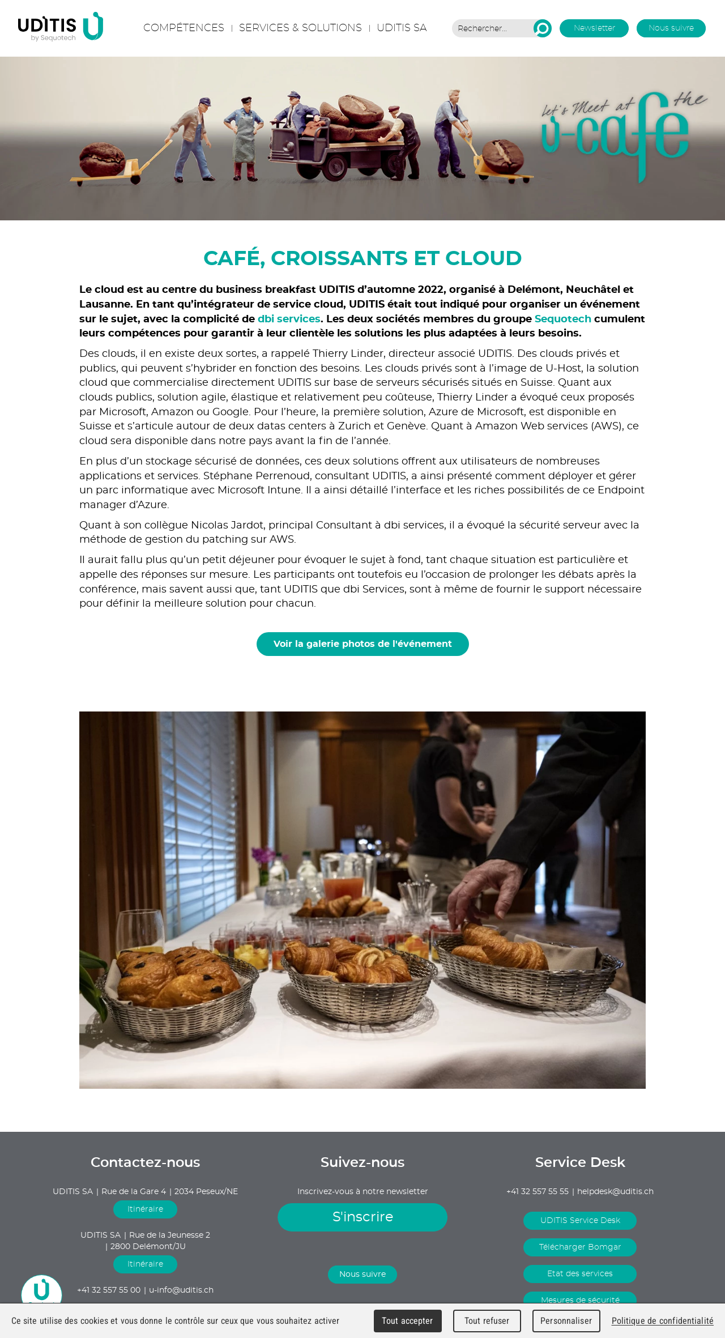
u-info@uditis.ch (181, 1290)
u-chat (41, 1295)
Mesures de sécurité (580, 1301)
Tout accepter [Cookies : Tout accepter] (407, 1320)
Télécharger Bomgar (580, 1247)
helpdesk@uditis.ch (615, 1192)
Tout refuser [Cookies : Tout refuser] (487, 1320)
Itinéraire (145, 1209)
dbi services (289, 319)
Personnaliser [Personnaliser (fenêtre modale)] (566, 1320)
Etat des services (580, 1274)
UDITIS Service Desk (580, 1221)
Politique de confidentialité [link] (663, 1320)
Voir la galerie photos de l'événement (363, 644)
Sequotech (564, 319)
